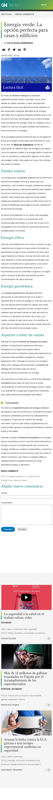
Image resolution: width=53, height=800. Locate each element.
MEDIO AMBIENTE (24, 14)
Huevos (21, 699)
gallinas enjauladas (9, 699)
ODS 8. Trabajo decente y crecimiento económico (23, 633)
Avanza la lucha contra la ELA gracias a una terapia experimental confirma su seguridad (25, 745)
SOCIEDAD (6, 622)
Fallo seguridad (30, 629)
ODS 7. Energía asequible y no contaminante (20, 476)
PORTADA (6, 689)
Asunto (4, 493)
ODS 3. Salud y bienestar (12, 629)
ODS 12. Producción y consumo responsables (21, 695)
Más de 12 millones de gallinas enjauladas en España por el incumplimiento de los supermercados (25, 678)
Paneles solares (20, 480)
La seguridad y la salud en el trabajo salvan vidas (24, 616)
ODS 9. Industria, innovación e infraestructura (20, 760)
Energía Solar (6, 480)
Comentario (6, 503)
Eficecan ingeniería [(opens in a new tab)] (23, 145)
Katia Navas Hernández (20, 43)
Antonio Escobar (8, 638)
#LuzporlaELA (34, 764)
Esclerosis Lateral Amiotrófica (14, 764)
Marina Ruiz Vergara (10, 705)
